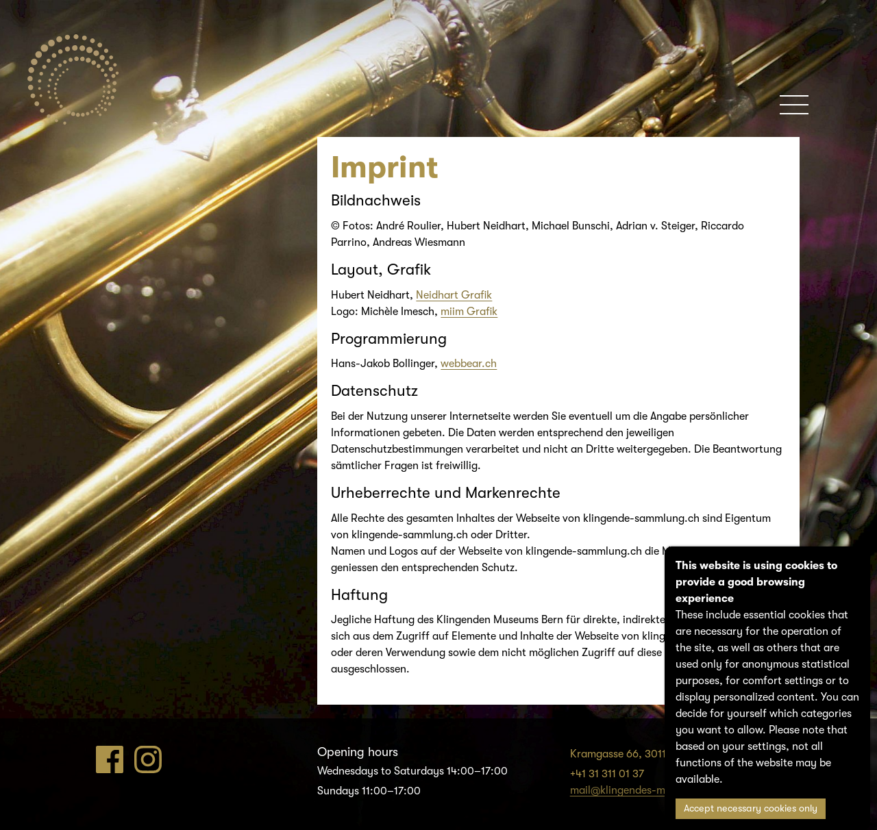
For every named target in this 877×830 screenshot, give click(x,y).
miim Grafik (469, 311)
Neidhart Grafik (454, 295)
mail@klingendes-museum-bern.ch (654, 790)
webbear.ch (469, 363)
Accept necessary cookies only (750, 808)
